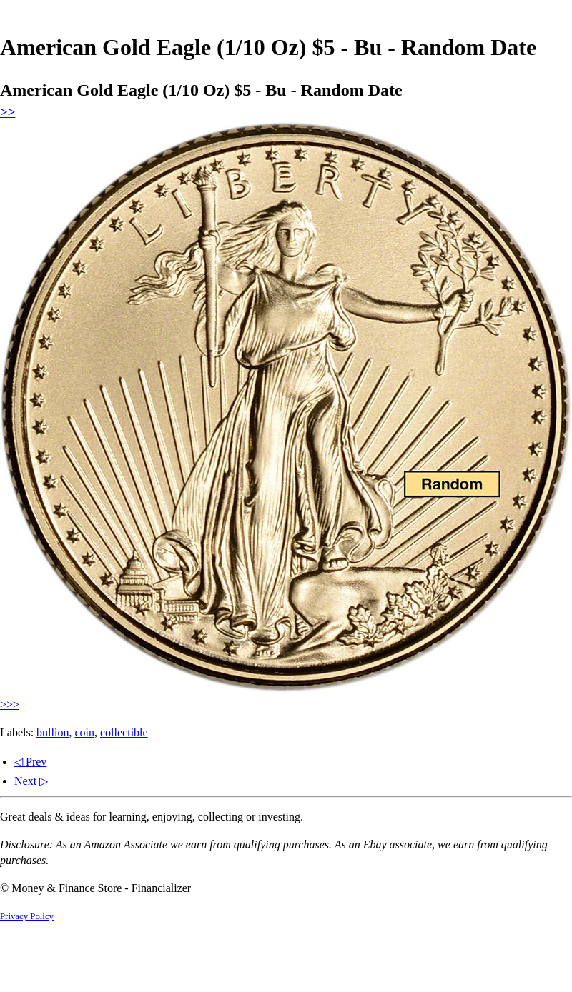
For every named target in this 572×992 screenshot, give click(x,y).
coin (84, 732)
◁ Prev (30, 762)
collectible (124, 732)
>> (7, 111)
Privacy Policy (27, 916)
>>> (9, 704)
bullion (52, 732)
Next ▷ (31, 781)
